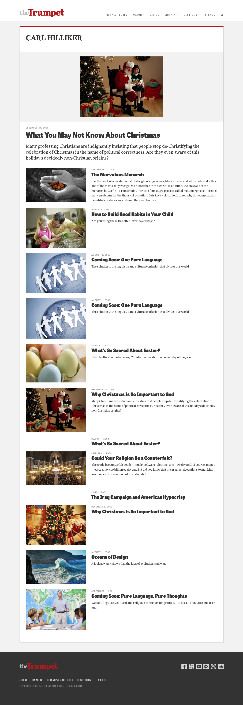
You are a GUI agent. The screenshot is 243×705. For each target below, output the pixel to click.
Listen (154, 14)
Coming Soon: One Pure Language (127, 259)
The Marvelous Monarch (117, 174)
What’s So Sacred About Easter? (125, 350)
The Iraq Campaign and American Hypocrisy (138, 496)
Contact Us (37, 680)
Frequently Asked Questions (60, 680)
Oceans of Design (109, 556)
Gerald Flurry (117, 14)
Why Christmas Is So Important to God (132, 393)
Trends (210, 14)
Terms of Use (102, 680)
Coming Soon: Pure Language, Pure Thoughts (139, 595)
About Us (24, 680)
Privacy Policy (84, 680)
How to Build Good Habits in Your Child (132, 213)
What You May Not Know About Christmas (93, 134)
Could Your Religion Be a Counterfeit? (132, 457)
